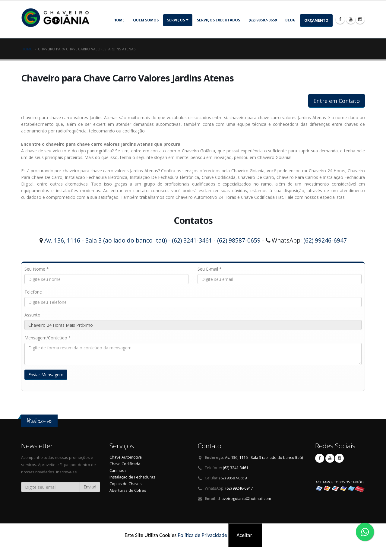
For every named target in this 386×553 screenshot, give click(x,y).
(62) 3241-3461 (192, 240)
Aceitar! (245, 535)
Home (119, 20)
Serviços (176, 20)
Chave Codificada (124, 463)
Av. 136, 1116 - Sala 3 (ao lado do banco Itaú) (105, 240)
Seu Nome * (36, 269)
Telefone (33, 292)
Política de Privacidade (202, 535)
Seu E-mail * (210, 269)
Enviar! (90, 487)
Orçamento (316, 20)
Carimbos (118, 470)
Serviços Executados (218, 20)
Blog (290, 20)
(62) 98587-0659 (262, 20)
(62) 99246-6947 (325, 240)
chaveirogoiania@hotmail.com (244, 498)
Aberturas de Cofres (127, 490)
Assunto (32, 315)
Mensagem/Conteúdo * (47, 338)
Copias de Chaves (125, 483)
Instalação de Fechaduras (132, 477)
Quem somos (146, 20)
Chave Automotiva (125, 457)
